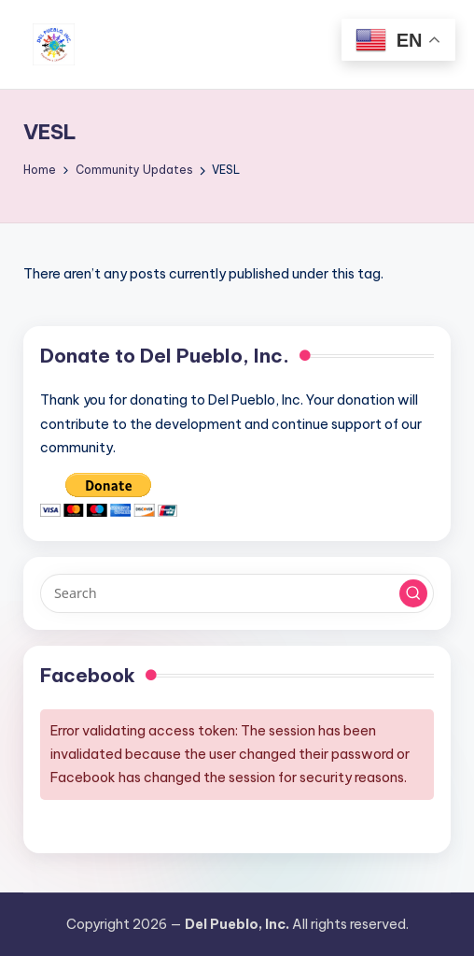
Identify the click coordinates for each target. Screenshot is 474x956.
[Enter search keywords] (236, 593)
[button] (413, 593)
